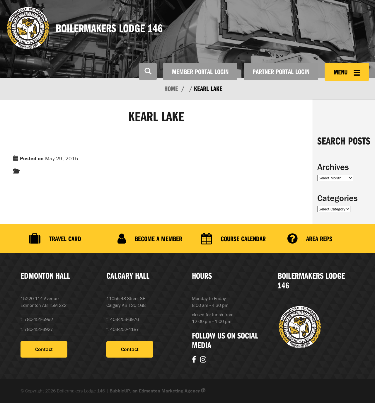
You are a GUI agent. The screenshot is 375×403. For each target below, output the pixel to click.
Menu (347, 71)
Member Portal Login (200, 71)
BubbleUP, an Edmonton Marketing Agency (158, 391)
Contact (44, 349)
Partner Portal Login (281, 71)
